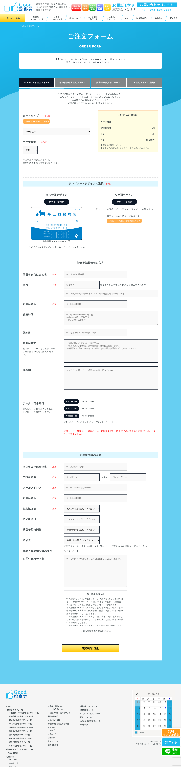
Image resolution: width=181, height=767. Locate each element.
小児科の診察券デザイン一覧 (20, 724)
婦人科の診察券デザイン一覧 (20, 720)
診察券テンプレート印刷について (20, 749)
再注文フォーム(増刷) (144, 82)
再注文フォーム (86, 717)
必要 (67, 551)
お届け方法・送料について (59, 713)
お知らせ (159, 18)
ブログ (52, 730)
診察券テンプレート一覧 (36, 18)
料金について (75, 18)
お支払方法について (57, 709)
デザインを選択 (56, 202)
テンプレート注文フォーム (37, 82)
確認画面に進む (90, 648)
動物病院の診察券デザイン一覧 (21, 716)
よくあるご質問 (54, 720)
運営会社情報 (53, 745)
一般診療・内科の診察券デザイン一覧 (24, 713)
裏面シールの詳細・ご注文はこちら (124, 221)
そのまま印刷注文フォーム (72, 82)
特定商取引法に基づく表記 (58, 724)
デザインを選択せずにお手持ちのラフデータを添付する (57, 247)
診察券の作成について (112, 18)
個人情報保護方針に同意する (96, 631)
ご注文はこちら (12, 18)
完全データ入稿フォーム (108, 82)
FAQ (127, 18)
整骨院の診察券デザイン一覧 (20, 731)
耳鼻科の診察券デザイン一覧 (20, 746)
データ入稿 (84, 725)
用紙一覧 (10, 757)
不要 (75, 551)
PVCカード (13, 763)
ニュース (52, 734)
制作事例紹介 (142, 18)
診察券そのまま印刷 (57, 18)
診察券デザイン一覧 (15, 710)
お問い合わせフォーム (88, 706)
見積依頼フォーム (86, 710)
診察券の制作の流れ (56, 706)
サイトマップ (53, 741)
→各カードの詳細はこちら (36, 121)
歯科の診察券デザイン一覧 (19, 735)
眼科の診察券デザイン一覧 (19, 742)
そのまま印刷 (12, 753)
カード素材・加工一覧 (94, 18)
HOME (22, 26)
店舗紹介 (174, 18)
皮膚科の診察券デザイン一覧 (20, 738)
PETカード (13, 760)
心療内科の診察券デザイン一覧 (21, 728)
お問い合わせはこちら (157, 4)
